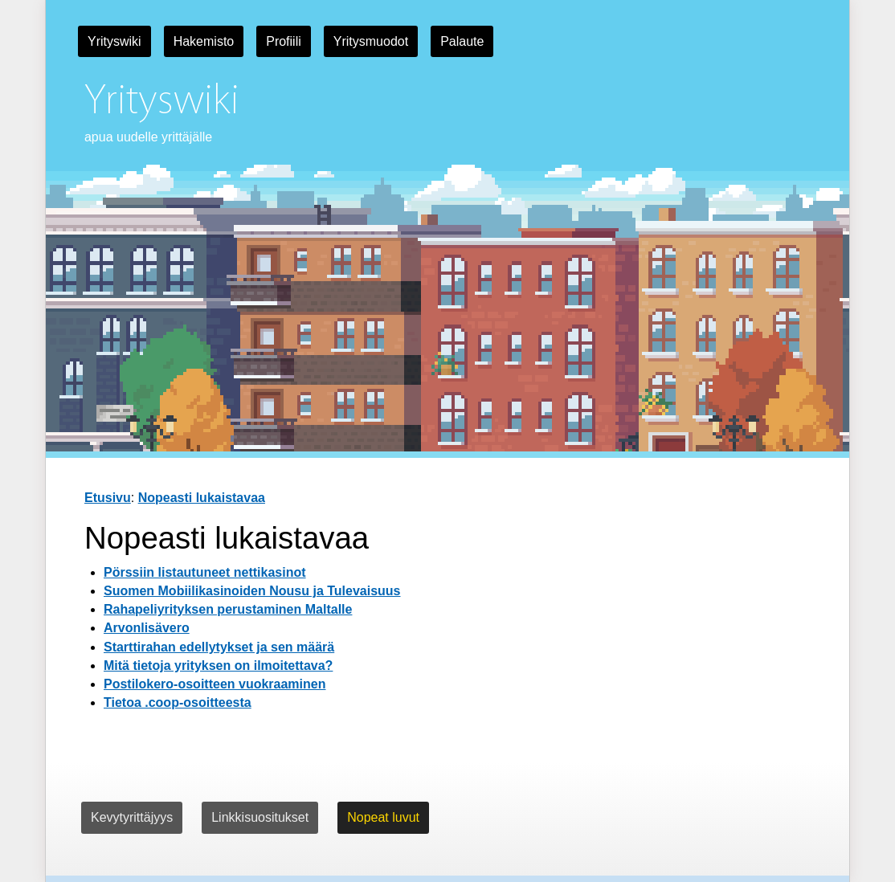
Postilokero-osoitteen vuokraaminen (215, 684)
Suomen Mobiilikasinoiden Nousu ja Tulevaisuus (252, 591)
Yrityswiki (114, 41)
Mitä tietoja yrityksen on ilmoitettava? (218, 665)
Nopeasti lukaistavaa (201, 497)
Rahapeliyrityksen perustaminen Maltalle (228, 609)
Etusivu (107, 497)
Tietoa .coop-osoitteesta (177, 702)
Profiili (283, 41)
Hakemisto (204, 41)
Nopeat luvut (383, 817)
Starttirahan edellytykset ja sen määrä (219, 647)
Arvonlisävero (147, 628)
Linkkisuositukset (260, 817)
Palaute (462, 41)
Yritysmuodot (370, 41)
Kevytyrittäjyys (132, 817)
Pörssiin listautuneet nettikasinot (205, 572)
